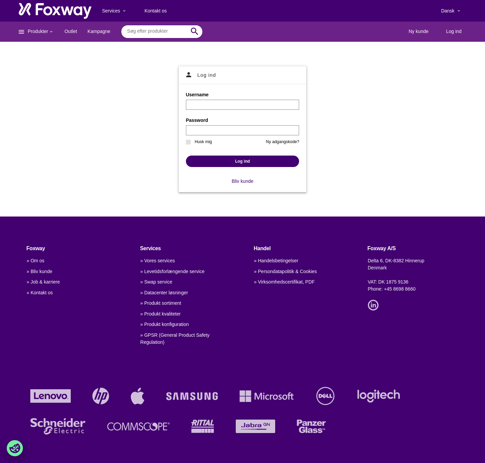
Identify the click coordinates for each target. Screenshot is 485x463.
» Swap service (156, 282)
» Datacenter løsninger (164, 292)
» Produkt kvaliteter (160, 314)
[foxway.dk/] (55, 11)
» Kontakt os (40, 292)
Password (197, 120)
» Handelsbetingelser (276, 260)
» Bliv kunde (39, 271)
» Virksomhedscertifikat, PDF (284, 282)
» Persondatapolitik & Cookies (285, 271)
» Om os (35, 260)
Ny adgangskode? (282, 141)
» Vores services (157, 260)
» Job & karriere (43, 282)
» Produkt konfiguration (164, 324)
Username (197, 94)
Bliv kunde (243, 181)
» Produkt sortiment (160, 303)
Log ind (242, 161)
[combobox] (157, 31)
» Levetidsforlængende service (172, 271)
